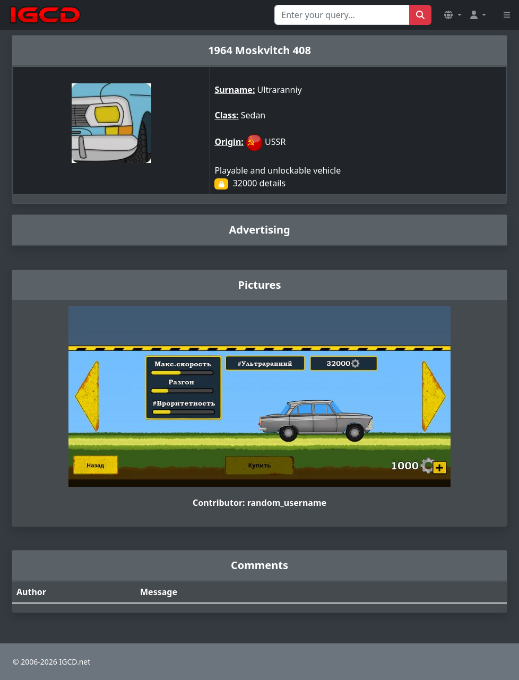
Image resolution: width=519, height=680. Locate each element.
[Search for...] (342, 15)
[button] (452, 14)
